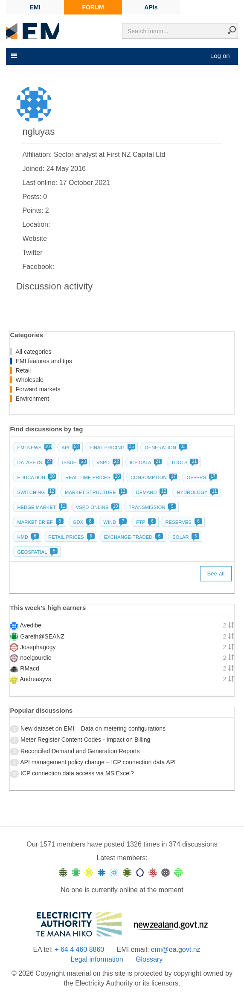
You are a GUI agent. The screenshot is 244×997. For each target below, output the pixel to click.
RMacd (29, 668)
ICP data (145, 462)
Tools (183, 462)
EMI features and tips (43, 361)
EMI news (33, 447)
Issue (73, 462)
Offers (200, 477)
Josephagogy (37, 647)
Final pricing (112, 447)
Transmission (151, 507)
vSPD (107, 462)
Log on (220, 55)
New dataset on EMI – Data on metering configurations (93, 728)
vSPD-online (97, 507)
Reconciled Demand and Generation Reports (79, 751)
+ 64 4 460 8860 (79, 949)
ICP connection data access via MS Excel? (77, 773)
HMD (27, 537)
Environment (32, 398)
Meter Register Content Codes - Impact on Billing (85, 739)
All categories (33, 351)
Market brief (39, 522)
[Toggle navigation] (13, 56)
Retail (23, 370)
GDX (82, 522)
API (70, 447)
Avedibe (30, 625)
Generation (165, 447)
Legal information (97, 959)
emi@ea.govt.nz (175, 949)
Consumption (153, 477)
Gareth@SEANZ (42, 636)
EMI (35, 7)
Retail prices (70, 537)
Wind (114, 522)
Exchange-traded (133, 537)
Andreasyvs (35, 679)
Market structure (95, 492)
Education (35, 477)
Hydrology (196, 492)
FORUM (93, 7)
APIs (150, 7)
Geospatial (36, 552)
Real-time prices (92, 477)
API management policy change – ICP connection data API (98, 762)
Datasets (34, 462)
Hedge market (40, 507)
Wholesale (29, 379)
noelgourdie (35, 657)
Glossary (149, 959)
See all (215, 573)
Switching (35, 492)
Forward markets (37, 389)
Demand (151, 492)
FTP (145, 522)
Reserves (182, 522)
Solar (185, 537)
